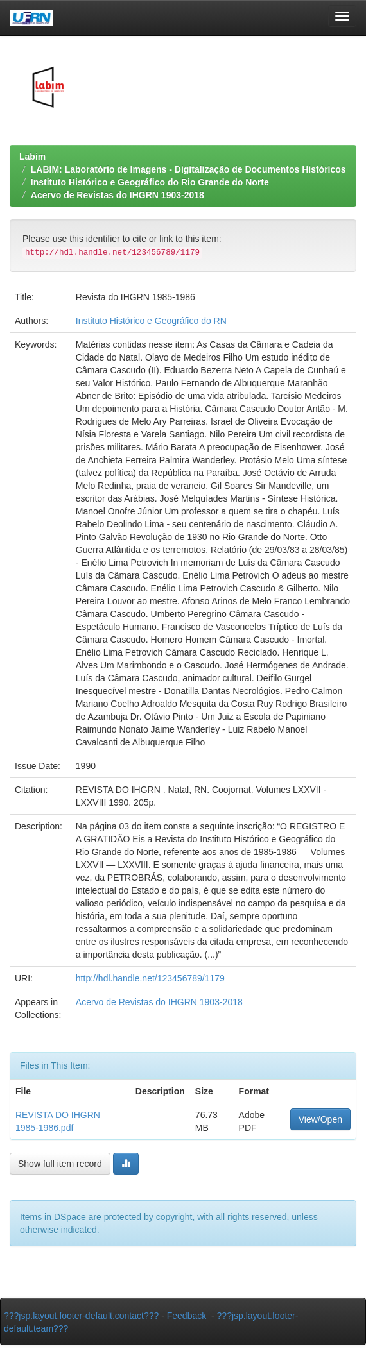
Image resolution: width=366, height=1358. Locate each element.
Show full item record (60, 1164)
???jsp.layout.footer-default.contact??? (81, 1316)
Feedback (186, 1316)
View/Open (320, 1119)
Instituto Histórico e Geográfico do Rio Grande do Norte (150, 182)
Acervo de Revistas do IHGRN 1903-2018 (117, 195)
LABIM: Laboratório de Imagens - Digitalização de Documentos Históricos (188, 169)
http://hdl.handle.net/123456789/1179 (150, 978)
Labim (32, 156)
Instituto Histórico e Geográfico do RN (151, 321)
